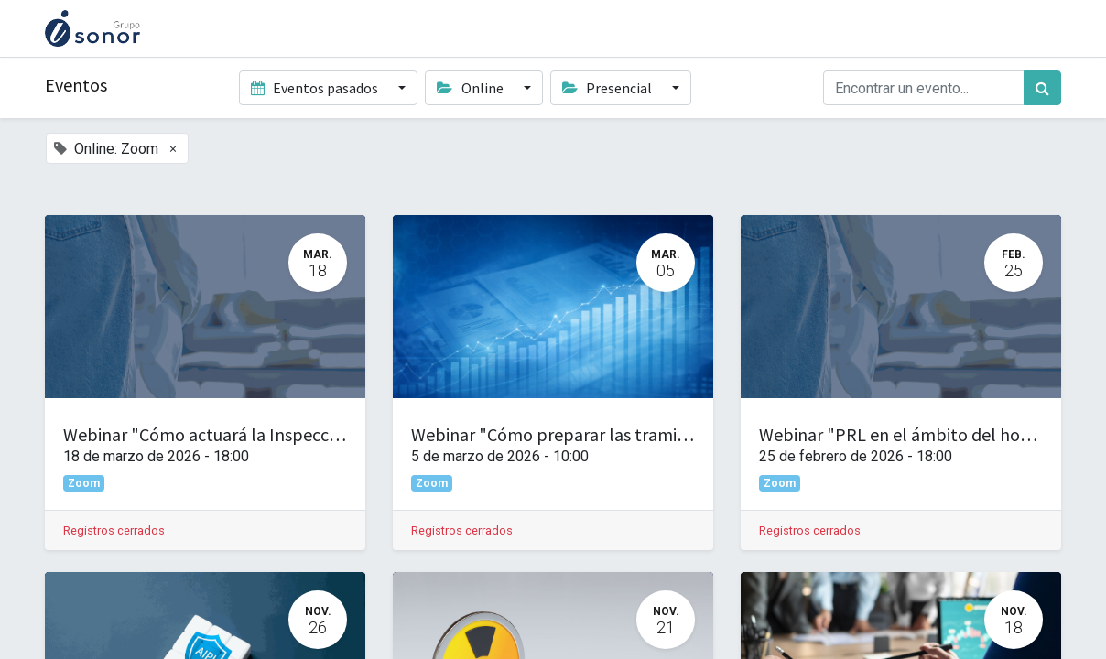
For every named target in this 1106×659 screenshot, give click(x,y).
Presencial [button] (608, 88)
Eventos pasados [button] (316, 88)
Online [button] (471, 88)
